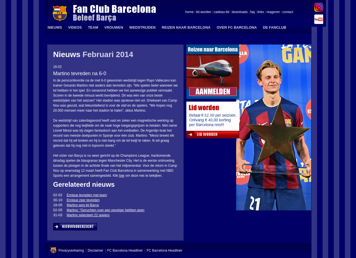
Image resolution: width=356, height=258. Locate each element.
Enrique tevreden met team (87, 195)
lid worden (203, 12)
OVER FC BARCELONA (237, 27)
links (260, 12)
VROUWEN (113, 27)
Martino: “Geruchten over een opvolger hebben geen (106, 210)
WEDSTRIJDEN (142, 27)
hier (122, 176)
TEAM (93, 27)
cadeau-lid (221, 12)
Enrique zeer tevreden (83, 200)
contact (287, 12)
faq (252, 12)
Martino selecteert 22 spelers (88, 215)
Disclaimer (95, 250)
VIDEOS (75, 27)
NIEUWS (55, 27)
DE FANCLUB (274, 27)
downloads (240, 12)
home (189, 12)
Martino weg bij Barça (83, 205)
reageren (273, 12)
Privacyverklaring (71, 250)
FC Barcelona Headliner (125, 250)
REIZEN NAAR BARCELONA (186, 27)
